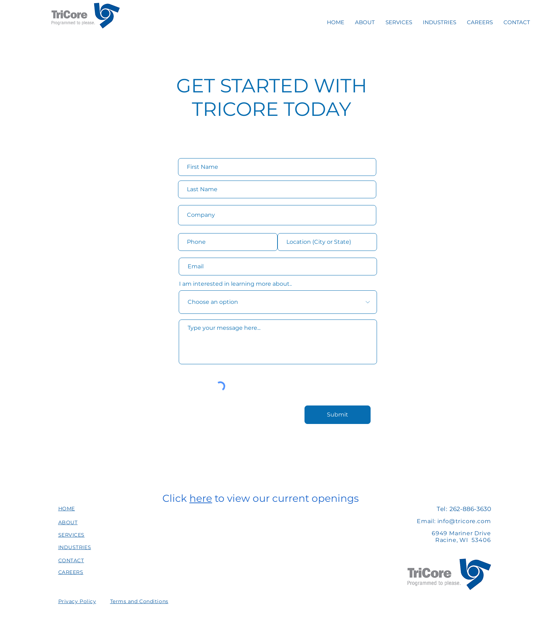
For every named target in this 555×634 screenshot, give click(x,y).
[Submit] (338, 414)
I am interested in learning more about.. (235, 284)
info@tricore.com (464, 521)
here (200, 498)
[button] (77, 601)
